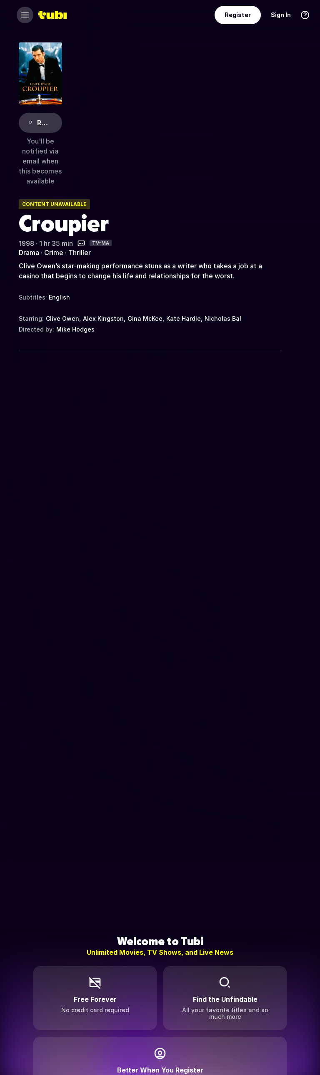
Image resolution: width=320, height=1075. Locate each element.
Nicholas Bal (223, 318)
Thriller (79, 252)
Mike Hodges (75, 329)
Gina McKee (145, 318)
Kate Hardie (183, 318)
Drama (29, 252)
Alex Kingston (103, 318)
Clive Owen (62, 318)
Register (238, 14)
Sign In (281, 14)
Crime (53, 252)
